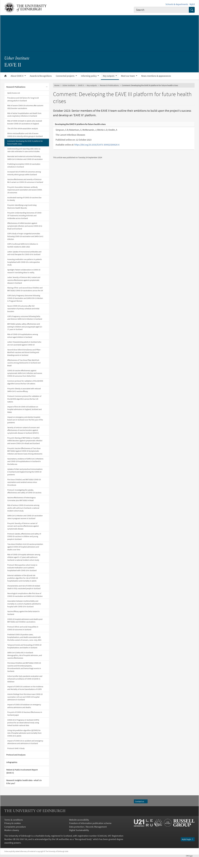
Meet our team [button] (128, 76)
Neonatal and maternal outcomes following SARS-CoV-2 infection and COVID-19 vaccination (25, 157)
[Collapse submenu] (46, 87)
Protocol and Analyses (16, 754)
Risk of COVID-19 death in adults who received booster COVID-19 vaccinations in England (24, 122)
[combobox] (161, 10)
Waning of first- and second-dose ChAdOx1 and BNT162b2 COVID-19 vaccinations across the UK (25, 289)
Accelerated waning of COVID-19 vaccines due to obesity (24, 198)
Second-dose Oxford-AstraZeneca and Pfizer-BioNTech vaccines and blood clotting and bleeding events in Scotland (24, 352)
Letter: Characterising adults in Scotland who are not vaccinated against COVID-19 (24, 343)
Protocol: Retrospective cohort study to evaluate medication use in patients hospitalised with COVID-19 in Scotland (22, 568)
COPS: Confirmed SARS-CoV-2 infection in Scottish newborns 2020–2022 (22, 245)
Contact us (140, 801)
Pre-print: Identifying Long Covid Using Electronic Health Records (21, 206)
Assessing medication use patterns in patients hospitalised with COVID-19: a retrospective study (24, 262)
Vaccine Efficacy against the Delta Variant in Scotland (23, 612)
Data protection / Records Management (88, 826)
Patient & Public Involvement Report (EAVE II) (22, 771)
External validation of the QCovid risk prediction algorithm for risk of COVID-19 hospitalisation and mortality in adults (22, 578)
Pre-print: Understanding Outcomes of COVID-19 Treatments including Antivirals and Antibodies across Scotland (24, 215)
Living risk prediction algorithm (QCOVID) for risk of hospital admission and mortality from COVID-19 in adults (24, 733)
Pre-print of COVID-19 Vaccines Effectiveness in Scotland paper (24, 713)
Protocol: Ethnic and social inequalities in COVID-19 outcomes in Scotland (22, 628)
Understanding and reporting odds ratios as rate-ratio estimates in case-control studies (23, 150)
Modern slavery (11, 830)
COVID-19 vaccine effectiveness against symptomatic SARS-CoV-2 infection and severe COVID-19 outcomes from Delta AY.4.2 (24, 373)
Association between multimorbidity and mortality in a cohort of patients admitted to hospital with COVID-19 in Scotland (24, 604)
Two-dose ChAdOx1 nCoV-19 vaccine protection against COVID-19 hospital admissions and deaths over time (25, 547)
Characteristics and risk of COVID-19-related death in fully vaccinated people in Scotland (23, 587)
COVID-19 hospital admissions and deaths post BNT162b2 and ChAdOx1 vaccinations (25, 620)
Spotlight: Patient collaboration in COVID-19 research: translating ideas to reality (23, 271)
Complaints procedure (15, 826)
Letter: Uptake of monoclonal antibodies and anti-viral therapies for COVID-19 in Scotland (24, 253)
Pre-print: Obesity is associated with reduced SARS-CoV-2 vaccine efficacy (24, 389)
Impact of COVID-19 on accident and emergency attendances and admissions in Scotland (25, 742)
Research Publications (15, 87)
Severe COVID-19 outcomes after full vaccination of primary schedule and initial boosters (23, 308)
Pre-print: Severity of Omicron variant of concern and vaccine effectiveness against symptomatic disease (23, 526)
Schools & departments (176, 4)
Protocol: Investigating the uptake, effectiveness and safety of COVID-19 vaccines (24, 491)
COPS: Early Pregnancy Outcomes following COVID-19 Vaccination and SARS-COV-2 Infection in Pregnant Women (25, 298)
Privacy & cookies (12, 823)
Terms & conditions (13, 819)
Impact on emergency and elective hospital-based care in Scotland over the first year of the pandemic (25, 420)
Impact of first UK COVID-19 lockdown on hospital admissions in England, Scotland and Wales (24, 409)
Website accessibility (79, 819)
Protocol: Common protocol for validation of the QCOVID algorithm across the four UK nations (24, 399)
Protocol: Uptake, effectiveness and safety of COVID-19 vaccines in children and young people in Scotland (24, 536)
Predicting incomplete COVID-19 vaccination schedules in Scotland (23, 165)
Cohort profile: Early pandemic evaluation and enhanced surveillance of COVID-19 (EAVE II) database (24, 679)
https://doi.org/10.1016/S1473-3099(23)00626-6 (96, 144)
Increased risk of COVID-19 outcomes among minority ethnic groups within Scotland (24, 173)
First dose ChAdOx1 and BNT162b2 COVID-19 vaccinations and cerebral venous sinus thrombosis (24, 482)
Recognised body (83, 839)
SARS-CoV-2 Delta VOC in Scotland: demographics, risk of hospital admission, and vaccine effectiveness (24, 655)
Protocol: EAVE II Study (16, 748)
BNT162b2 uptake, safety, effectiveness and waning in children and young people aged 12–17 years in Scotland (25, 327)
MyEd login (188, 839)
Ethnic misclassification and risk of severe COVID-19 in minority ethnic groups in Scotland (25, 134)
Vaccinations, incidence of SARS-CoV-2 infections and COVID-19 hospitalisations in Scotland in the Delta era (25, 461)
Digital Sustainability (79, 830)
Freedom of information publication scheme (90, 823)
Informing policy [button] (89, 76)
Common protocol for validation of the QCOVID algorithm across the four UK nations (25, 382)
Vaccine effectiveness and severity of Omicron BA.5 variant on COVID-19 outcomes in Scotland (25, 180)
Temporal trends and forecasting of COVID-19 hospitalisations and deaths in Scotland (24, 646)
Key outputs (92, 85)
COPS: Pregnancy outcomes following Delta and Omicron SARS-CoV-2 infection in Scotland (24, 317)
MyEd (192, 4)
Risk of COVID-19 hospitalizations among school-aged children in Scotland (22, 335)
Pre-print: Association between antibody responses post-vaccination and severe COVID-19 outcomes (24, 190)
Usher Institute (16, 58)
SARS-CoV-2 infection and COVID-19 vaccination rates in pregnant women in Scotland (25, 517)
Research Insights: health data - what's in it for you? (24, 782)
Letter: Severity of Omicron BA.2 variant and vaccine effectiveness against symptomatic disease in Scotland (23, 280)
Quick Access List (13, 93)
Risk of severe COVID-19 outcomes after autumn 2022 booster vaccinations (25, 106)
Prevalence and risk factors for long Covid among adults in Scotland (23, 99)
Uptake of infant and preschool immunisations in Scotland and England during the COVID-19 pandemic (25, 472)
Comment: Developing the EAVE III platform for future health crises (25, 142)
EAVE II (81, 85)
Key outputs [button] (109, 76)
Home (56, 85)
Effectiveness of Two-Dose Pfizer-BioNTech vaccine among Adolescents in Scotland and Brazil (23, 363)
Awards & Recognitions (41, 76)
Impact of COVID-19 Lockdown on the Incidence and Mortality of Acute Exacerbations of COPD (25, 687)
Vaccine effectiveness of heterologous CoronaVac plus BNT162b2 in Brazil (21, 498)
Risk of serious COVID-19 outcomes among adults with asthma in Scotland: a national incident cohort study (23, 508)
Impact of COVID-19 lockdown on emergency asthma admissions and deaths (24, 705)
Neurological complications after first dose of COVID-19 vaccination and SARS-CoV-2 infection (25, 594)
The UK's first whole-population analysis (22, 128)
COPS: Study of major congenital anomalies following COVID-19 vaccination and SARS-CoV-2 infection (25, 236)
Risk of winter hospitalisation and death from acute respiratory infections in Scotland (24, 114)
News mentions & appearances (156, 76)
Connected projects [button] (65, 76)
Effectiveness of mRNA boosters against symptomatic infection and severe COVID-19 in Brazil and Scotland (24, 226)
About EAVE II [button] (17, 76)
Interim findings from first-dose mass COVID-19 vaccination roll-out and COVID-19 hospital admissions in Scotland (25, 697)
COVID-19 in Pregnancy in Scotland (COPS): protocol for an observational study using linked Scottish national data (23, 723)
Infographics (11, 762)
